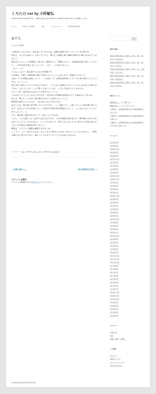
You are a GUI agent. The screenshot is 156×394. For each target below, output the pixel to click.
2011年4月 (114, 282)
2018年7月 (114, 152)
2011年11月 (114, 259)
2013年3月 (114, 229)
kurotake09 (54, 151)
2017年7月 (114, 162)
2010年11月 (114, 295)
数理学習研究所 (74, 26)
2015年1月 (114, 192)
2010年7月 (114, 309)
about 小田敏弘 (28, 26)
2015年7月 (114, 182)
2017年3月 (114, 165)
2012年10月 (114, 235)
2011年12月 (114, 255)
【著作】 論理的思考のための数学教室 (126, 109)
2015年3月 (114, 189)
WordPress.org (116, 365)
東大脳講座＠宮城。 (88, 169)
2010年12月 (114, 292)
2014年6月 (114, 209)
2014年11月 (114, 195)
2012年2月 (114, 249)
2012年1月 (114, 252)
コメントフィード (117, 362)
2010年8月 (114, 305)
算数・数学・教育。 (118, 339)
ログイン (37, 182)
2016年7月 (114, 169)
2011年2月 (114, 285)
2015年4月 (114, 185)
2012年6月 (114, 239)
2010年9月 (114, 302)
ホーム (13, 26)
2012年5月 (114, 242)
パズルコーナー (56, 26)
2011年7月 (114, 272)
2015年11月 (114, 179)
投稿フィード (115, 359)
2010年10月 (114, 299)
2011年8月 (114, 269)
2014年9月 (114, 199)
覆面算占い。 (115, 102)
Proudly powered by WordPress (23, 382)
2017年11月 (114, 159)
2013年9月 (114, 222)
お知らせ (113, 332)
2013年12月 (114, 219)
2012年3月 (114, 245)
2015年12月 (114, 175)
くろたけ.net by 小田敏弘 (32, 13)
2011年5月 (114, 279)
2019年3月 (114, 145)
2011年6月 (114, 275)
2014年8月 (114, 202)
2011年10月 (114, 262)
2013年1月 (114, 232)
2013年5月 (114, 225)
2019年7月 (114, 142)
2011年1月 (114, 289)
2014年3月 (114, 215)
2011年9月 (114, 265)
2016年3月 (114, 172)
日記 (43, 26)
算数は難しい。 (19, 169)
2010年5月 (114, 315)
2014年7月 (114, 205)
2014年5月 (114, 212)
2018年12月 (114, 149)
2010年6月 (114, 312)
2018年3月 (114, 155)
